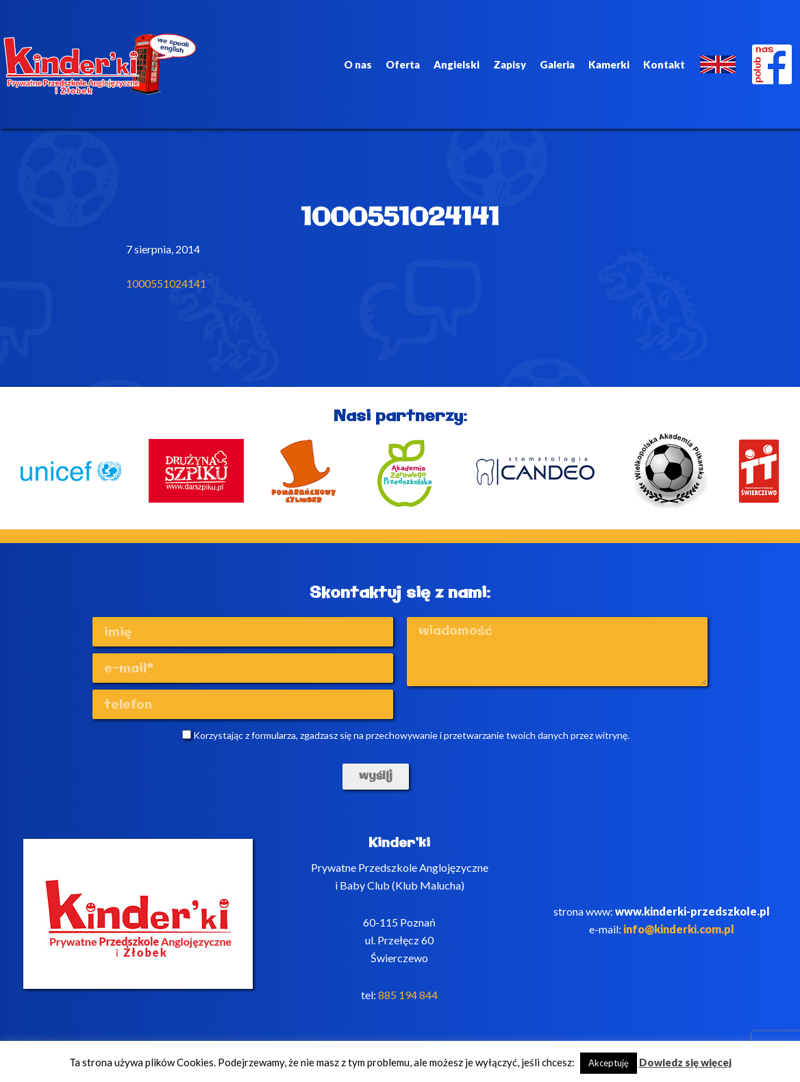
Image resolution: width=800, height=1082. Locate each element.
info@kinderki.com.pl (678, 928)
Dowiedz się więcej (685, 1062)
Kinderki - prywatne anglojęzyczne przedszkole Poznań (100, 64)
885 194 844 (408, 994)
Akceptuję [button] (608, 1062)
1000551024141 (166, 283)
